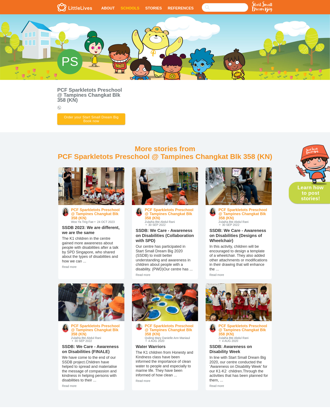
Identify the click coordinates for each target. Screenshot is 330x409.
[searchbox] (225, 7)
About (108, 8)
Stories (153, 8)
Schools (130, 8)
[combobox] (225, 4)
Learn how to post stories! (310, 193)
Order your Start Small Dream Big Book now (91, 120)
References (181, 8)
